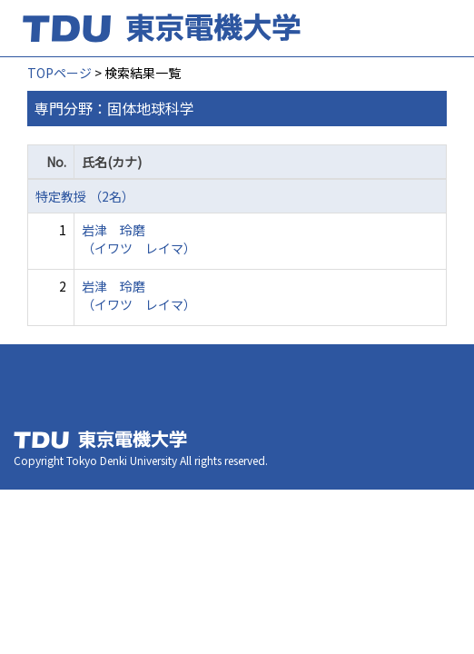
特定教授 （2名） (84, 196)
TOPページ (59, 73)
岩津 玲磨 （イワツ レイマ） (139, 239)
